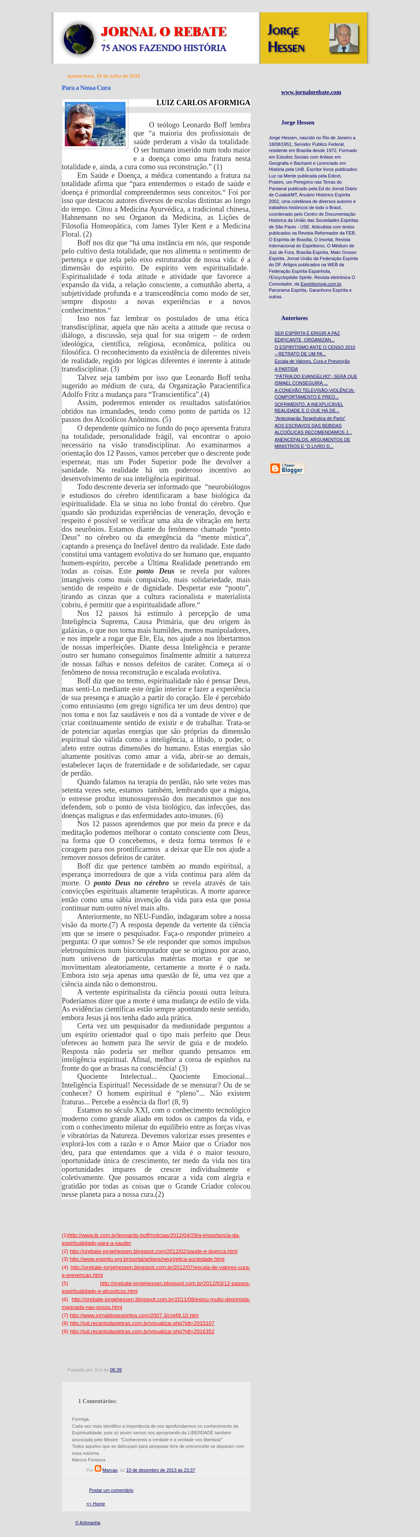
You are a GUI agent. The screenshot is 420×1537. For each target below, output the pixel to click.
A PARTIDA (286, 368)
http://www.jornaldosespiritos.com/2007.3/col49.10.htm (134, 1315)
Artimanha (90, 1522)
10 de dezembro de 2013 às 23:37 (160, 1470)
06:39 (116, 1369)
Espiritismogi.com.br (321, 283)
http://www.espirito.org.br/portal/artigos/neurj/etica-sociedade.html (147, 1259)
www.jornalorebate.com (311, 92)
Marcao (110, 1470)
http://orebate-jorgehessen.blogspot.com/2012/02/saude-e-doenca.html (153, 1251)
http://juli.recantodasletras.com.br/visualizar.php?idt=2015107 (142, 1323)
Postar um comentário (111, 1490)
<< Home (96, 1503)
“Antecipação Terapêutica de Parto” (310, 418)
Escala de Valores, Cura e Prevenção (312, 361)
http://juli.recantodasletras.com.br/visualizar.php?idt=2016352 (142, 1331)
